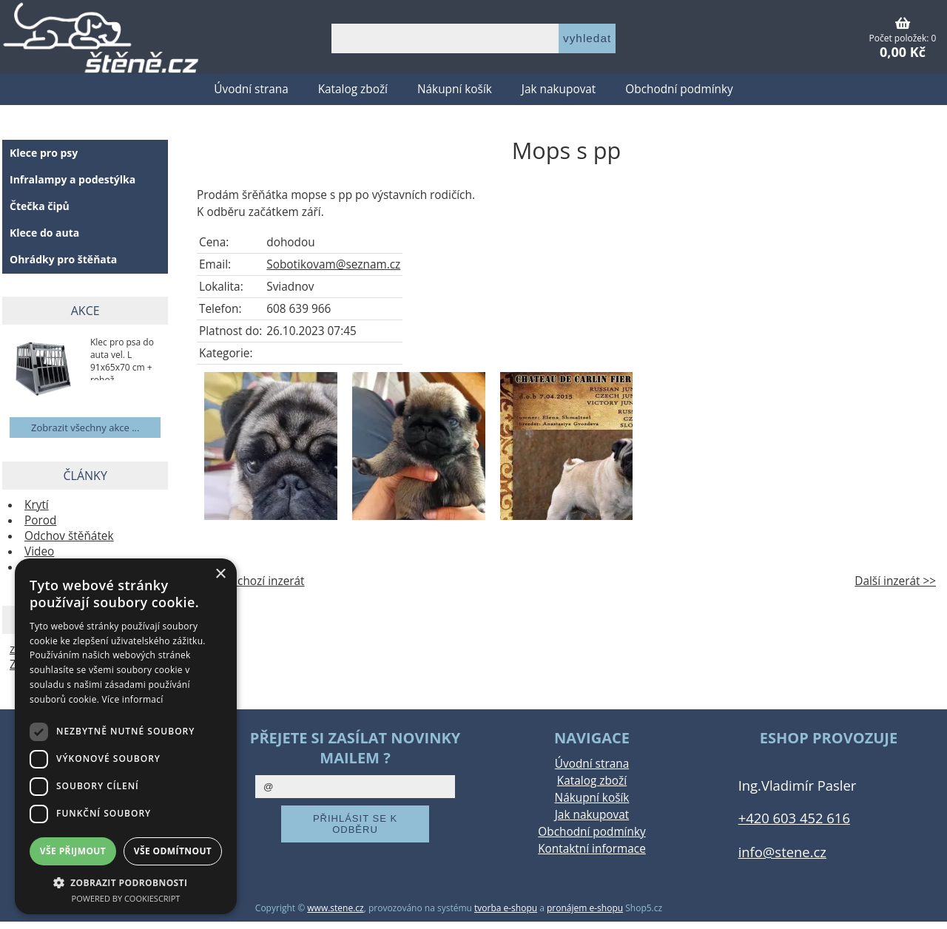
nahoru (924, 906)
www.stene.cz (335, 908)
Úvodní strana (251, 89)
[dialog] (126, 736)
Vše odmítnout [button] (173, 851)
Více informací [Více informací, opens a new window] (133, 699)
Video (39, 551)
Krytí (36, 505)
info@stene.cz (782, 851)
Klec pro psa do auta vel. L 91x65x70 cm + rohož (122, 358)
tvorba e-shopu (505, 908)
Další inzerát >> (895, 581)
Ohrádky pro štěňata (63, 259)
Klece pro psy (44, 153)
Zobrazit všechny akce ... (85, 427)
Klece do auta (44, 233)
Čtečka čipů (40, 206)
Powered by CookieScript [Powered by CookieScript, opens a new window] (126, 898)
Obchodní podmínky (678, 89)
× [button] (220, 574)
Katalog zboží (353, 89)
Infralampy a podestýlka (72, 179)
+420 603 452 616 (794, 817)
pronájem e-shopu (585, 908)
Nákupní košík (454, 89)
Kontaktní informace (592, 849)
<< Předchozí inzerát (251, 581)
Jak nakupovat (559, 89)
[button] (126, 882)
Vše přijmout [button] (73, 851)
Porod (40, 520)
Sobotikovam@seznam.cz (333, 264)
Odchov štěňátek (69, 536)
